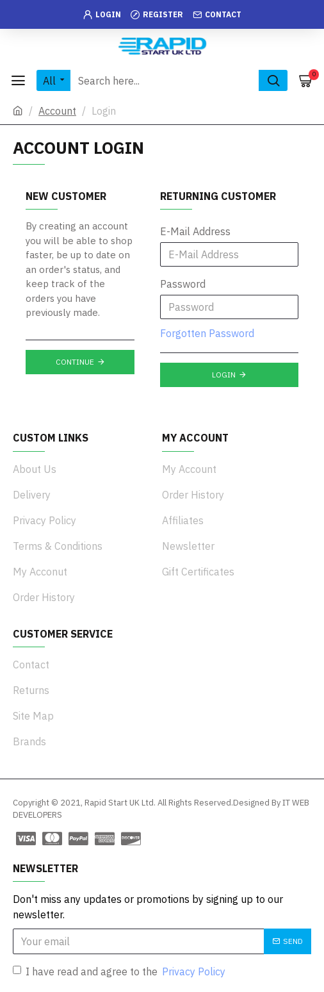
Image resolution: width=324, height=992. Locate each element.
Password (183, 283)
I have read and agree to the (120, 971)
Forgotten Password (207, 333)
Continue (75, 362)
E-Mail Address (195, 231)
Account (57, 110)
